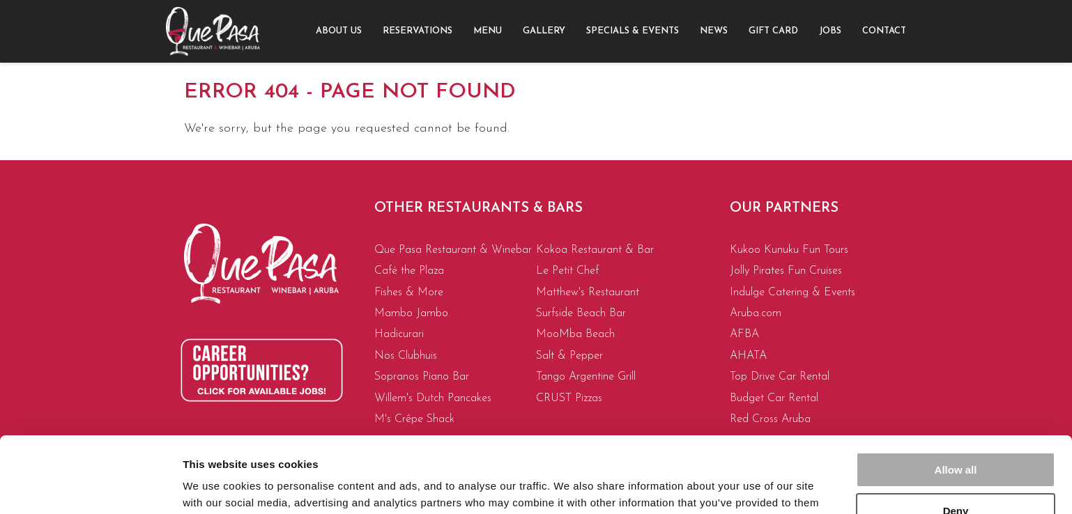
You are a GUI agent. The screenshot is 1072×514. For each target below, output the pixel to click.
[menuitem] (339, 31)
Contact (884, 31)
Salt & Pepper (569, 355)
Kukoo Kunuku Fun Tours (789, 250)
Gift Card (773, 31)
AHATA (748, 355)
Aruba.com (755, 313)
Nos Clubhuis (405, 355)
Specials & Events (632, 31)
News (714, 31)
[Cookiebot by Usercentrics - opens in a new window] (90, 486)
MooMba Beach (575, 334)
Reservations (417, 31)
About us (339, 31)
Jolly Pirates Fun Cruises (786, 271)
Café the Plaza (409, 271)
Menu (487, 31)
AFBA (744, 334)
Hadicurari (399, 334)
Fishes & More (408, 292)
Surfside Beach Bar (581, 313)
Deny (956, 439)
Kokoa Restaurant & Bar (595, 250)
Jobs (830, 31)
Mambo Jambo (411, 313)
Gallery (544, 31)
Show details (215, 486)
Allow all (956, 399)
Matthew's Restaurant (587, 292)
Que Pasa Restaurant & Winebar (453, 250)
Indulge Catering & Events (792, 292)
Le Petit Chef (567, 271)
